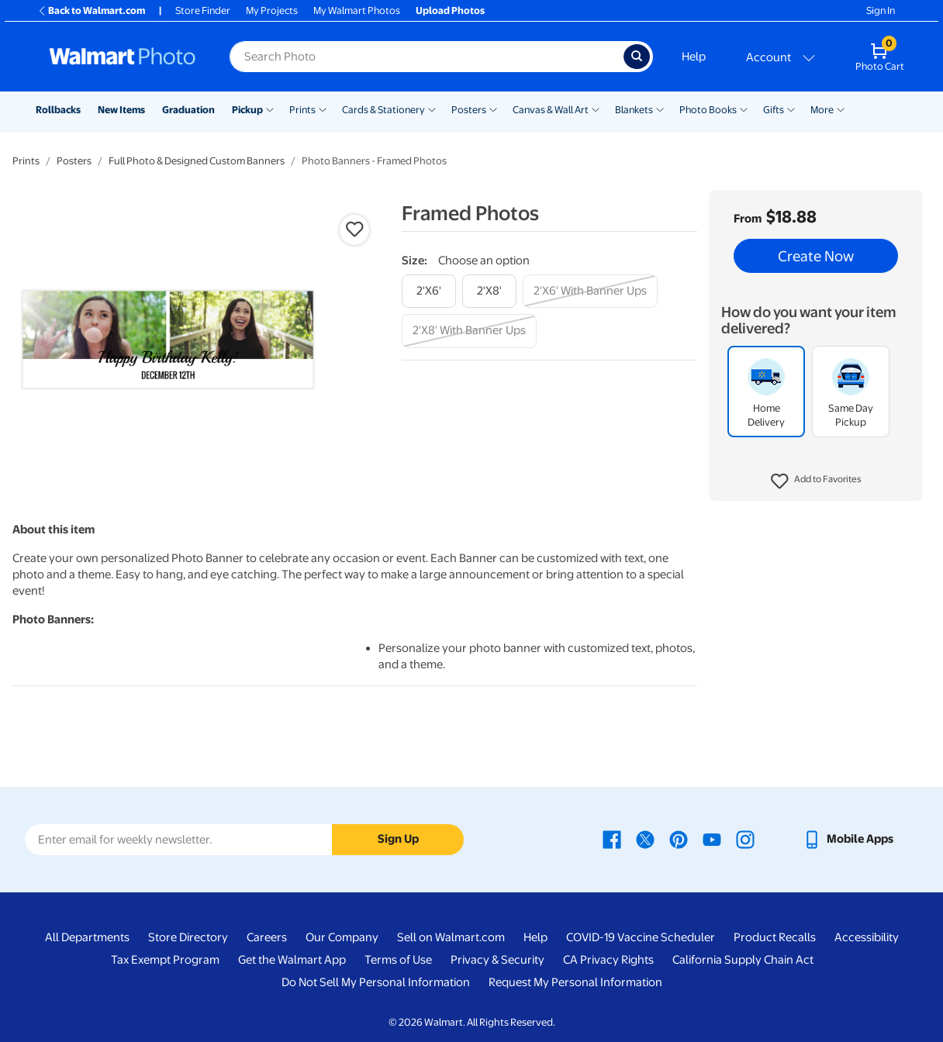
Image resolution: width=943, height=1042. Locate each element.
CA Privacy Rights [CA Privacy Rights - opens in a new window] (608, 960)
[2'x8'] (489, 291)
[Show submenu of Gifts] (791, 108)
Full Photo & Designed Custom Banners (197, 161)
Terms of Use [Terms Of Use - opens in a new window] (398, 960)
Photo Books (708, 110)
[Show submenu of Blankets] (660, 108)
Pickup (247, 110)
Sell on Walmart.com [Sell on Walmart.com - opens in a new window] (451, 937)
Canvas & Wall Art (551, 110)
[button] (816, 481)
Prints (302, 110)
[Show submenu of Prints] (322, 108)
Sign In (880, 10)
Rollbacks (58, 110)
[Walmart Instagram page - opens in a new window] (745, 839)
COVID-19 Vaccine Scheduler (640, 937)
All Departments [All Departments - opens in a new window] (87, 937)
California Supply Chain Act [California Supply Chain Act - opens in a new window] (742, 960)
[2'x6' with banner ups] (590, 291)
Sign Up (398, 839)
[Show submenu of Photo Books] (743, 108)
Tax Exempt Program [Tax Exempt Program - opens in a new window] (165, 960)
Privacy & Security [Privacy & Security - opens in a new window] (497, 960)
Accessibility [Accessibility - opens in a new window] (866, 937)
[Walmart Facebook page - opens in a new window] (612, 839)
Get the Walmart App (292, 960)
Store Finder (202, 10)
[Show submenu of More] (840, 108)
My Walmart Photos (356, 10)
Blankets (634, 110)
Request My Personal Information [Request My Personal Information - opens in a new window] (575, 982)
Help (694, 57)
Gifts (773, 110)
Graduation (188, 110)
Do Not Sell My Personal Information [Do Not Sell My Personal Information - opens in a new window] (376, 982)
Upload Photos (450, 10)
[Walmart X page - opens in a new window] (645, 839)
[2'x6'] (429, 291)
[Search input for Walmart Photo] (426, 56)
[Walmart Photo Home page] (122, 56)
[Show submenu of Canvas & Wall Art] (595, 108)
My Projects (272, 10)
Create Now (816, 255)
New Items (121, 110)
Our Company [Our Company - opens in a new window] (342, 937)
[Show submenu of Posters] (493, 108)
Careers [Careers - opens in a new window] (267, 937)
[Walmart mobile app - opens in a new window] (848, 839)
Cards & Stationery (383, 110)
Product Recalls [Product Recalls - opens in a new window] (775, 937)
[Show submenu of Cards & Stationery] (432, 108)
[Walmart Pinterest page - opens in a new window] (678, 839)
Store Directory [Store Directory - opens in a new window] (188, 937)
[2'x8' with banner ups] (469, 330)
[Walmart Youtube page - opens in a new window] (712, 839)
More (822, 110)
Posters (468, 110)
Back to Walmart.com (91, 10)
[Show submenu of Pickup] (270, 108)
